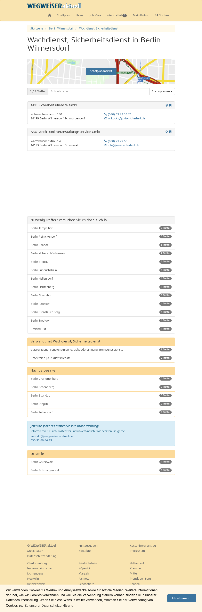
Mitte (133, 573)
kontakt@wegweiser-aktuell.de (52, 436)
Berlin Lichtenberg (101, 287)
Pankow (84, 578)
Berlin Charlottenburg (101, 379)
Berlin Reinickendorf (101, 236)
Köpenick (85, 568)
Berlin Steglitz (101, 262)
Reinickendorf (36, 584)
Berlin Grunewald (101, 462)
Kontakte (85, 551)
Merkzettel (117, 15)
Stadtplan (63, 15)
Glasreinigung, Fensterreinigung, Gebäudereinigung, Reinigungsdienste (101, 349)
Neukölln (33, 578)
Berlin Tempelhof (101, 228)
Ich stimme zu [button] (182, 598)
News (79, 15)
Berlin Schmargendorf (101, 470)
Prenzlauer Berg (140, 578)
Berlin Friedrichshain (101, 270)
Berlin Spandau (101, 245)
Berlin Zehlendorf (101, 412)
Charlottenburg (37, 563)
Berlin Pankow (101, 304)
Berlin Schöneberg (101, 387)
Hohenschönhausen (40, 568)
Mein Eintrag (141, 15)
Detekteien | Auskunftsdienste (101, 358)
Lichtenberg (35, 573)
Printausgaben (88, 545)
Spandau (135, 584)
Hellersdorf (137, 563)
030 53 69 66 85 (41, 440)
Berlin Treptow (101, 320)
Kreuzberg (136, 568)
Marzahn (84, 573)
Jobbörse (95, 15)
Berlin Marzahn (101, 295)
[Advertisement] (101, 183)
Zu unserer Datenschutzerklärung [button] (49, 605)
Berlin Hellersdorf (101, 278)
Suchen (162, 15)
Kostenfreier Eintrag (143, 545)
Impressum (137, 551)
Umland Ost (101, 329)
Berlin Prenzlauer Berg (101, 312)
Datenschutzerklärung (41, 556)
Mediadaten (35, 551)
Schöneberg (86, 584)
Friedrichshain (88, 563)
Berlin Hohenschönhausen (101, 253)
